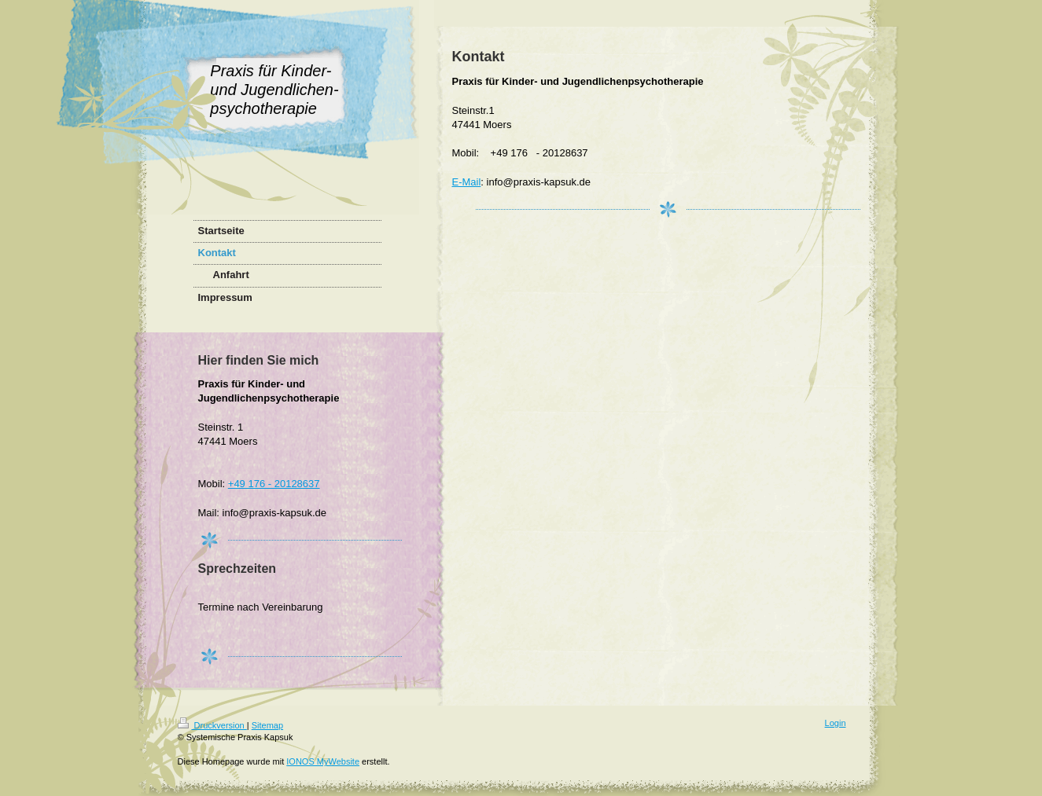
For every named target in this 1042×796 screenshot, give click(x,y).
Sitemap (267, 725)
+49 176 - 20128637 (274, 484)
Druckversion (212, 725)
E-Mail (466, 182)
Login (835, 723)
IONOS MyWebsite (322, 761)
